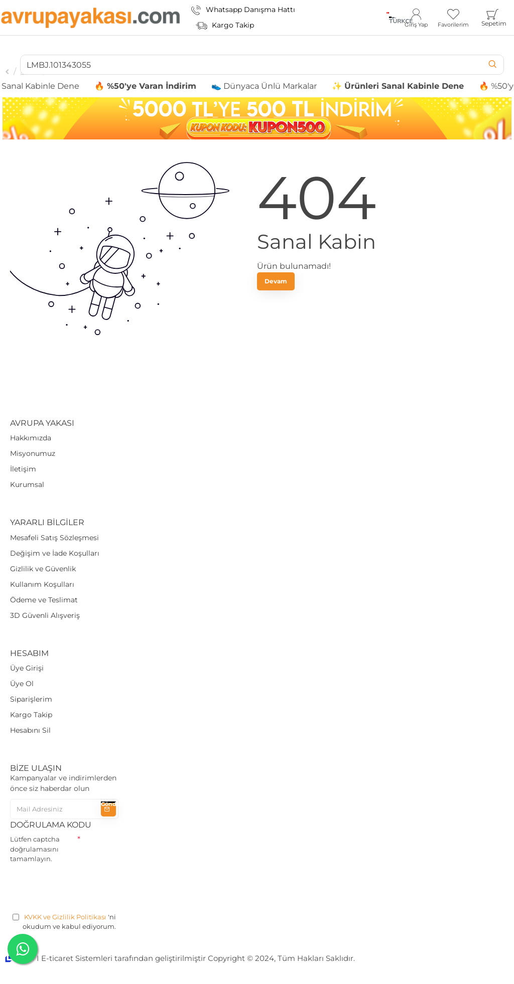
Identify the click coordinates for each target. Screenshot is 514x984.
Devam (276, 281)
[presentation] (86, 886)
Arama (30, 71)
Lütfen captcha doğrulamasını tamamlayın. (35, 849)
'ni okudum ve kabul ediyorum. (64, 921)
